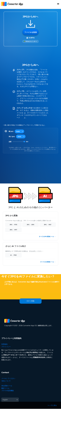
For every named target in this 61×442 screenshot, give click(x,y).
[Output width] (19, 131)
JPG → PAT (47, 224)
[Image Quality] (19, 141)
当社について (6, 381)
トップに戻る (52, 405)
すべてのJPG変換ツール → (47, 236)
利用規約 (4, 344)
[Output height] (21, 136)
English (5, 400)
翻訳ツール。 (6, 388)
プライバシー (6, 347)
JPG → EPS (30, 224)
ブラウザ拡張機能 (7, 391)
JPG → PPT (13, 230)
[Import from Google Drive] (30, 41)
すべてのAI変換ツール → (48, 262)
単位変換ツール (6, 386)
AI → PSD (13, 255)
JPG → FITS (13, 224)
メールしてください (8, 378)
